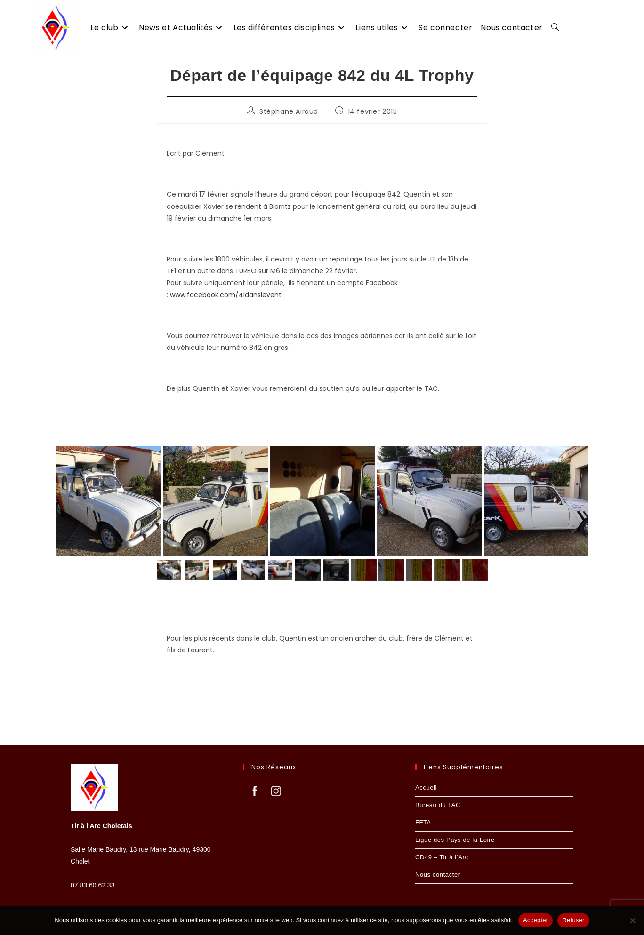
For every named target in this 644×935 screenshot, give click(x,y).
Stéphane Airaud (288, 111)
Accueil (426, 787)
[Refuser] (632, 920)
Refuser (573, 920)
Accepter (535, 920)
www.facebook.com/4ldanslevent (226, 295)
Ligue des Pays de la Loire (455, 839)
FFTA (423, 822)
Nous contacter (437, 874)
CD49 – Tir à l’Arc (441, 857)
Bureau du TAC (437, 804)
